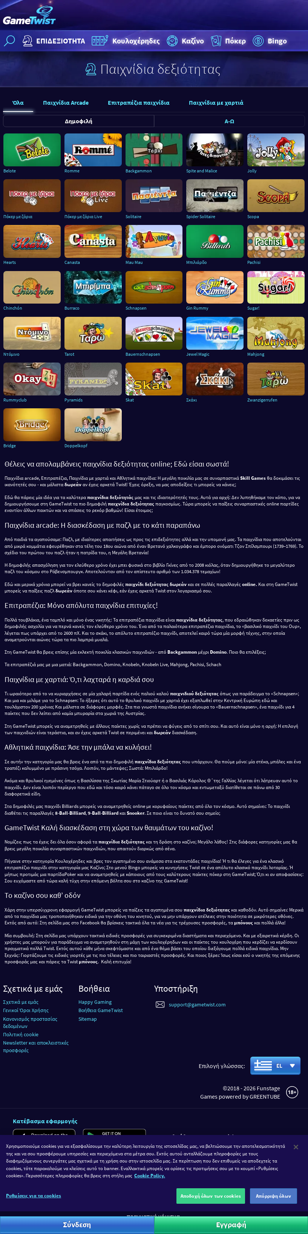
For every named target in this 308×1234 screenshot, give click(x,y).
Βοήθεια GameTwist (100, 1010)
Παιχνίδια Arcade (66, 102)
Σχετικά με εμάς (20, 1001)
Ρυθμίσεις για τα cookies (33, 1201)
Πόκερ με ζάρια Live (83, 216)
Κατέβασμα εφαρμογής (45, 1121)
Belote (9, 171)
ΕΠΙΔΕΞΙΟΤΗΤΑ (53, 40)
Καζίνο (184, 40)
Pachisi (253, 262)
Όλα (18, 102)
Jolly (252, 171)
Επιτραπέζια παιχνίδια (139, 102)
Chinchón (12, 308)
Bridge (9, 445)
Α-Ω (229, 121)
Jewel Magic (197, 354)
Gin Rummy (197, 308)
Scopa (253, 216)
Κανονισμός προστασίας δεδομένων (30, 1022)
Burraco (72, 308)
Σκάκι (191, 400)
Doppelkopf (75, 445)
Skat (130, 400)
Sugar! (253, 308)
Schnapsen (136, 308)
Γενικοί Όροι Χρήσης (26, 1010)
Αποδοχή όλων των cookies (211, 1201)
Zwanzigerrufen (262, 400)
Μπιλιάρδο (196, 262)
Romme (72, 171)
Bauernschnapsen (143, 354)
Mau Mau (134, 262)
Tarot (69, 354)
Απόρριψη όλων (273, 1201)
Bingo (269, 40)
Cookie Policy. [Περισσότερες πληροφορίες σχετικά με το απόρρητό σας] (149, 1181)
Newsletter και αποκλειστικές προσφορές (36, 1046)
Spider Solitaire (200, 216)
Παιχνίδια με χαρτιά (216, 102)
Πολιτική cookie (20, 1034)
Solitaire (133, 216)
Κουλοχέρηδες (125, 40)
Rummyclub (15, 400)
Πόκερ (227, 40)
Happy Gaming (95, 1001)
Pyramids (73, 400)
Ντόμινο (11, 354)
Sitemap (87, 1018)
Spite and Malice (201, 171)
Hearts (9, 262)
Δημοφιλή (78, 121)
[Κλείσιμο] (296, 1152)
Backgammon (139, 171)
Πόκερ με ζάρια (17, 216)
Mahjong (255, 354)
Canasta (72, 262)
